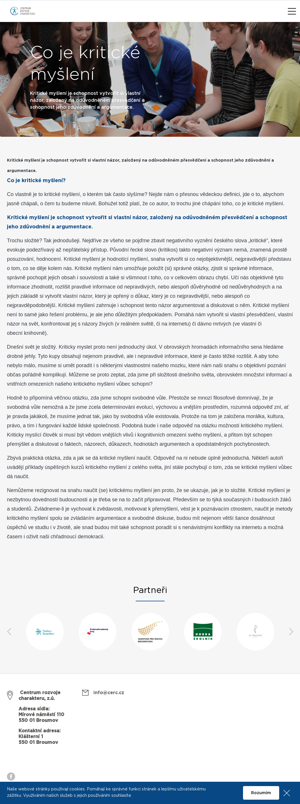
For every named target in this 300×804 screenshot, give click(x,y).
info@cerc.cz (108, 692)
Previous (9, 631)
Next (291, 631)
